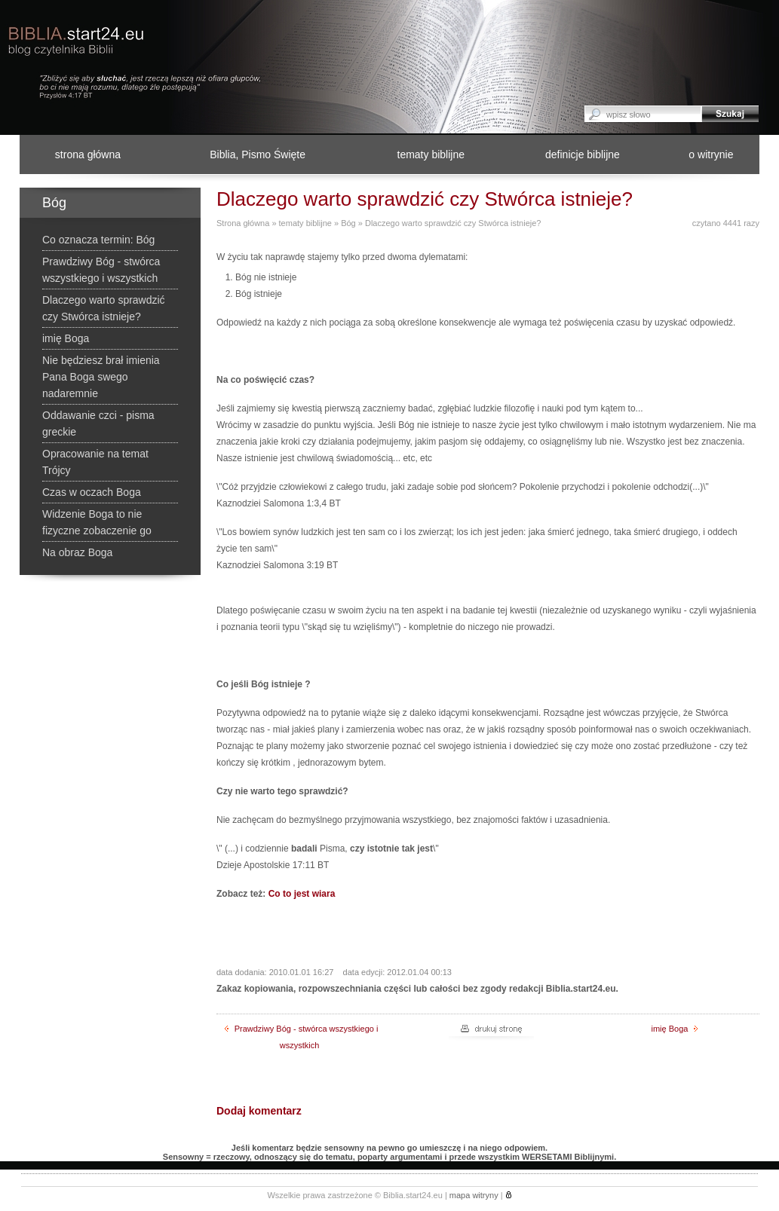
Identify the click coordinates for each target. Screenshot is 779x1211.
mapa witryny (473, 1195)
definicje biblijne (582, 154)
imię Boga (675, 1028)
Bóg (348, 223)
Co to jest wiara (302, 893)
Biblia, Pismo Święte (257, 154)
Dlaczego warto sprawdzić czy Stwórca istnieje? (453, 223)
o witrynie (711, 154)
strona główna (88, 154)
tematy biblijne (431, 154)
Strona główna (242, 223)
